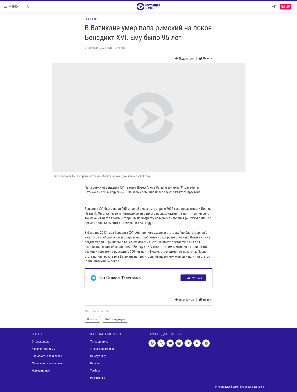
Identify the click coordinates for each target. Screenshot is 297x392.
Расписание (97, 377)
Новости (91, 19)
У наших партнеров (102, 349)
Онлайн (95, 363)
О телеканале (40, 341)
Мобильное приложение (47, 363)
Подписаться (193, 277)
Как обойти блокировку (47, 356)
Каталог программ (43, 349)
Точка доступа (99, 341)
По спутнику (98, 356)
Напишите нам (41, 370)
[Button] (184, 58)
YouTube (95, 370)
